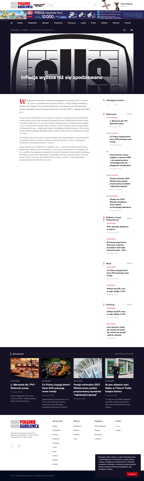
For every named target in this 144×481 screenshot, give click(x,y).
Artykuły (25, 30)
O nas (117, 426)
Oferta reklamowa (100, 426)
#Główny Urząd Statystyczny (99, 85)
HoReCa (104, 23)
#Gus (113, 85)
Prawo (93, 23)
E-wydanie (98, 439)
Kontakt (128, 23)
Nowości (45, 23)
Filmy (75, 439)
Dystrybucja (98, 434)
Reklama (116, 23)
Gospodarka (32, 23)
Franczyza (72, 23)
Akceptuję (132, 474)
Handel (20, 23)
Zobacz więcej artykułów (124, 354)
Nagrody (97, 430)
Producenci (58, 23)
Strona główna (15, 30)
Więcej (129, 114)
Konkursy (76, 434)
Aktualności (113, 117)
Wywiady (76, 430)
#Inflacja (120, 85)
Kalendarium (78, 426)
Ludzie (83, 23)
